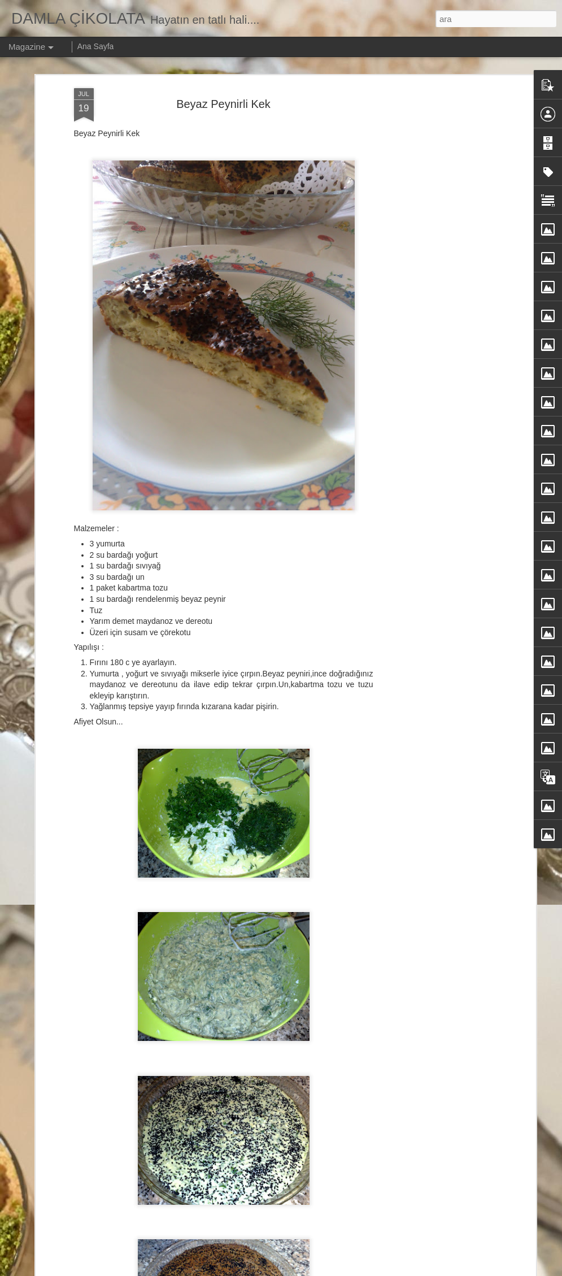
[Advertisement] (435, 193)
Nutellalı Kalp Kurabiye (220, 1191)
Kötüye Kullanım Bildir (404, 1269)
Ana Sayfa (95, 46)
